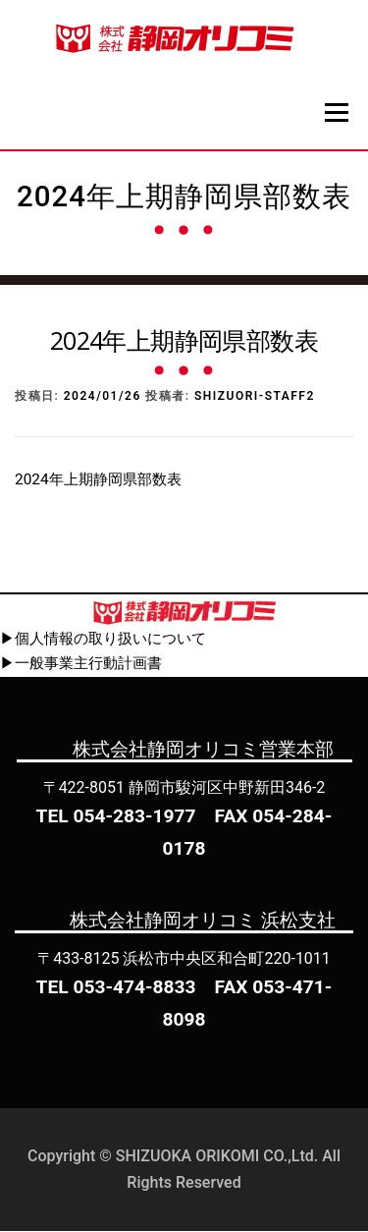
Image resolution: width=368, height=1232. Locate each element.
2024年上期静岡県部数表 (98, 480)
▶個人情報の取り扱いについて (103, 639)
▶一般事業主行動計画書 (81, 665)
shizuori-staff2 (254, 398)
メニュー (336, 112)
